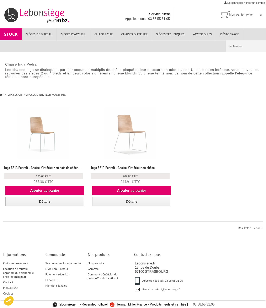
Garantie (93, 273)
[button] (9, 301)
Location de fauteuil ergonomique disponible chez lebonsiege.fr (18, 277)
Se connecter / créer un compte (244, 2)
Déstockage (229, 34)
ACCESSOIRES (202, 34)
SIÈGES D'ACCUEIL (73, 34)
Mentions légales (56, 290)
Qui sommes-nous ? (15, 268)
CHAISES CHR (103, 34)
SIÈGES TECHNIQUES (170, 34)
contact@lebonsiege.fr (166, 294)
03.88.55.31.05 (204, 304)
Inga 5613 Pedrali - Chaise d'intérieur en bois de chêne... (31, 170)
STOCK (11, 34)
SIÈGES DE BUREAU (39, 34)
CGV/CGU (52, 284)
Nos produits (96, 268)
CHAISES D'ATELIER (134, 34)
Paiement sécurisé (56, 279)
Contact (8, 287)
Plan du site (10, 292)
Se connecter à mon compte (63, 268)
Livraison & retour (56, 273)
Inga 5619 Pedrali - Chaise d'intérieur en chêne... (96, 170)
